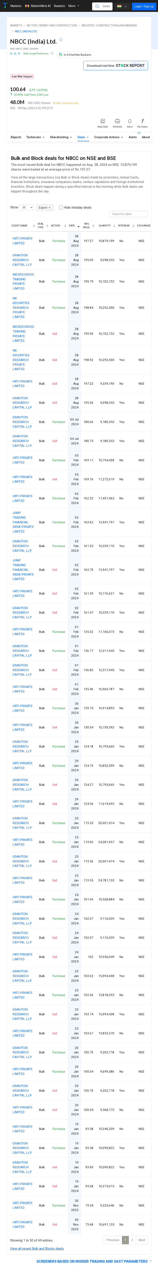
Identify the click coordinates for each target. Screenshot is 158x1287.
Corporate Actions (107, 137)
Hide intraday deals (78, 207)
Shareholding (59, 137)
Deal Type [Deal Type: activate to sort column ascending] (41, 225)
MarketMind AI (38, 5)
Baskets (59, 6)
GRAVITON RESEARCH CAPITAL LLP (22, 260)
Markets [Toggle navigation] (15, 6)
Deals (82, 137)
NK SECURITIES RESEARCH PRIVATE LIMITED (21, 307)
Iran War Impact (22, 76)
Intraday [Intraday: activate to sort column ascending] (124, 225)
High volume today (66, 103)
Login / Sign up (144, 6)
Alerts (133, 136)
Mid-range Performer (36, 53)
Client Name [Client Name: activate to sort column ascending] (19, 225)
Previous (112, 1240)
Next (141, 1240)
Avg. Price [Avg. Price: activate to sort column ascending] (86, 225)
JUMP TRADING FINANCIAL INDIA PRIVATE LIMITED (23, 522)
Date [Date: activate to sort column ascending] (72, 225)
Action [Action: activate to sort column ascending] (55, 225)
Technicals (34, 137)
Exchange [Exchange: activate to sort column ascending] (144, 225)
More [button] (73, 6)
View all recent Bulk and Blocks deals (37, 1249)
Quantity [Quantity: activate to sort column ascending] (105, 225)
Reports (16, 137)
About (146, 137)
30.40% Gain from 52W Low (31, 94)
